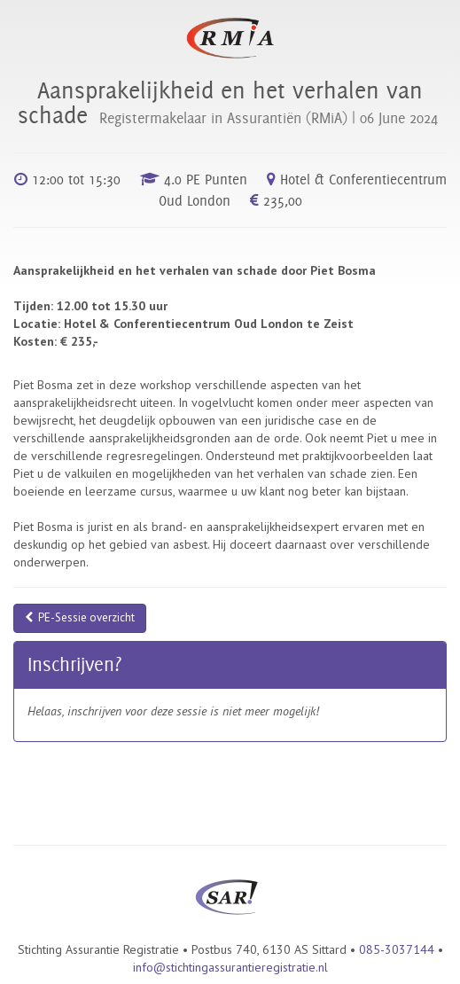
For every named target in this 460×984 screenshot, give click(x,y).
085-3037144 (396, 949)
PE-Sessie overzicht (80, 617)
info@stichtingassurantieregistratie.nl (230, 967)
